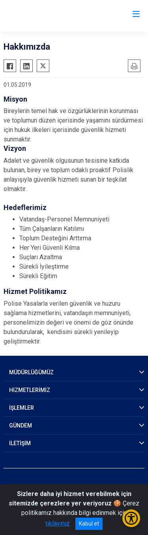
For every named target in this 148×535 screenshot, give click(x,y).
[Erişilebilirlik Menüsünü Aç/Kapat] (131, 518)
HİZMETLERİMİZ (29, 390)
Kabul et (89, 523)
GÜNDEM (20, 425)
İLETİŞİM (20, 443)
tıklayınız (57, 523)
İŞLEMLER (21, 408)
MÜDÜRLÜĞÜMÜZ (31, 372)
